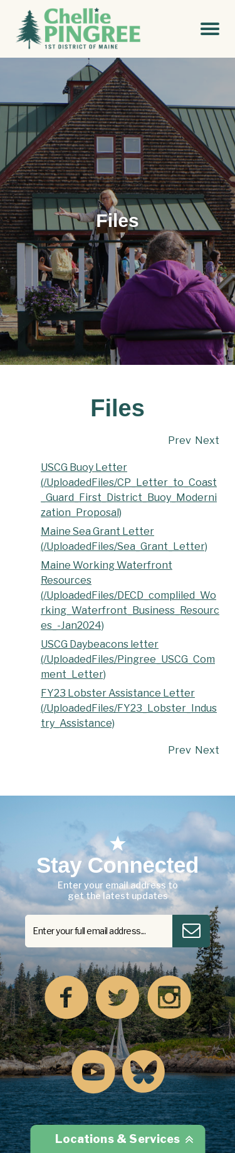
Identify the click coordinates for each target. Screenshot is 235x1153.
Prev (179, 440)
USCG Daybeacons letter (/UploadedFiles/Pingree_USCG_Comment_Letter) (128, 659)
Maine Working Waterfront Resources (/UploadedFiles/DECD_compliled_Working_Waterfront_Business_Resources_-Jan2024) (130, 595)
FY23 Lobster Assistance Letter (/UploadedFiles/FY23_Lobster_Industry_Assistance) (129, 708)
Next (207, 440)
